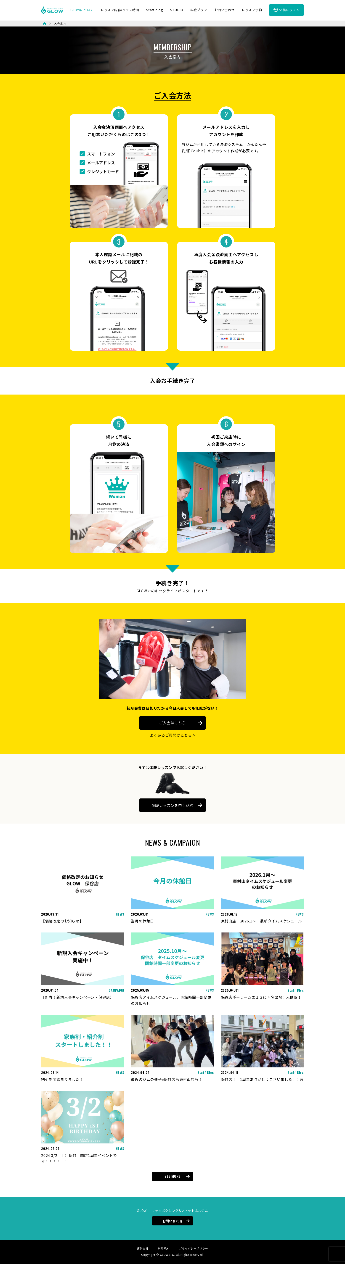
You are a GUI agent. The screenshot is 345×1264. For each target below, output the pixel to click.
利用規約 (164, 1248)
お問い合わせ (172, 1220)
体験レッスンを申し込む (172, 805)
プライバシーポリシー (193, 1248)
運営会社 (143, 1248)
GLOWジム (167, 1255)
